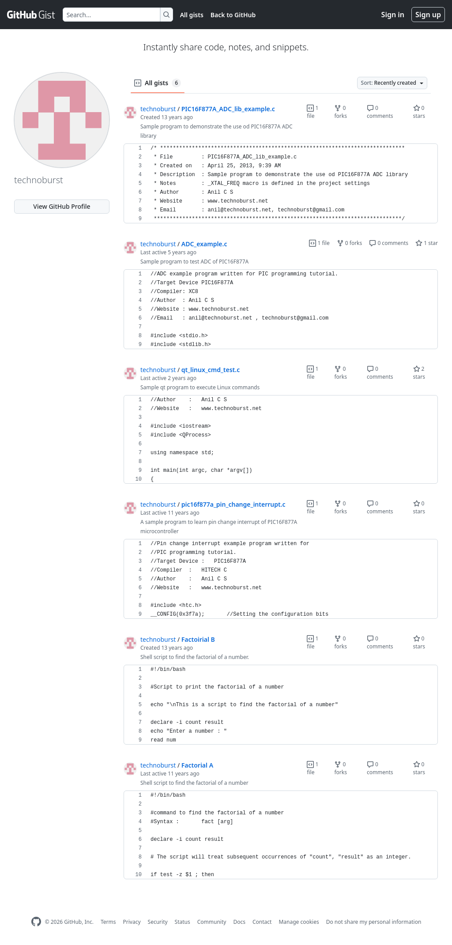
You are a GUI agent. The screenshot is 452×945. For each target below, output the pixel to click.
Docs (239, 922)
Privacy (132, 922)
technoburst (158, 109)
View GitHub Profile (61, 206)
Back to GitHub (233, 15)
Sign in (392, 14)
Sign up (428, 14)
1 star (426, 243)
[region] (280, 183)
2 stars (419, 372)
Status (182, 922)
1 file (312, 112)
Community (211, 922)
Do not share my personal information (374, 922)
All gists (191, 15)
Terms (108, 922)
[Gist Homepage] (31, 14)
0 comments (380, 112)
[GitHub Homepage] (36, 921)
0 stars (419, 112)
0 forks (340, 112)
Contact (261, 922)
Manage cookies (299, 922)
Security (158, 922)
